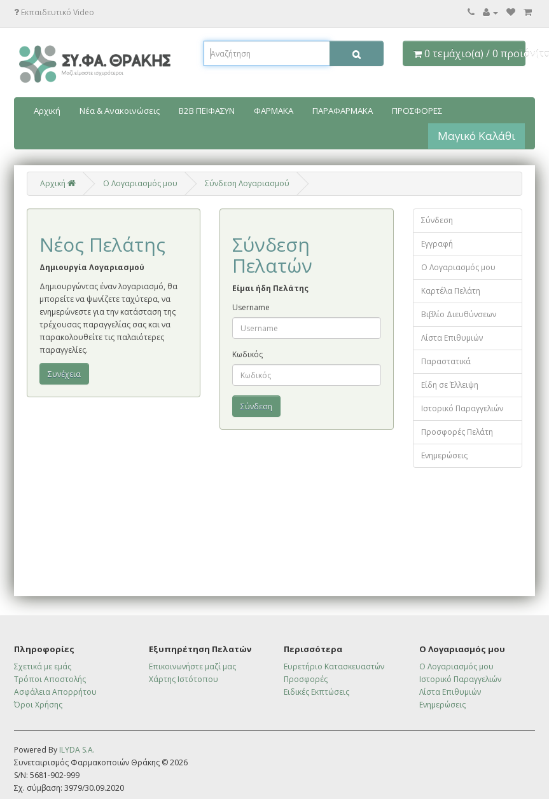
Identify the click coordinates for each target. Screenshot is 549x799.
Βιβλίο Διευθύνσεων (458, 314)
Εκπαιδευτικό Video (54, 12)
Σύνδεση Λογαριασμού (247, 183)
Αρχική (47, 110)
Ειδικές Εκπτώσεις (316, 691)
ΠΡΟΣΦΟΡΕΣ (417, 110)
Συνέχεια (64, 374)
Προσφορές (306, 679)
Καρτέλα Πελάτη (450, 290)
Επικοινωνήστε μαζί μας (192, 666)
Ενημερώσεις (444, 455)
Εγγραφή (437, 243)
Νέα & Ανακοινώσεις (120, 110)
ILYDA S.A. (77, 749)
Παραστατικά (446, 361)
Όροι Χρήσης (38, 704)
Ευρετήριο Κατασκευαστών (334, 666)
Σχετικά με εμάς (42, 666)
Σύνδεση (437, 220)
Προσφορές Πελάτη (457, 432)
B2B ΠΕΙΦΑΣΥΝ (207, 110)
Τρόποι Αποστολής (50, 679)
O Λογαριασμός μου (140, 183)
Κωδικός (247, 354)
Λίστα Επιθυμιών (452, 337)
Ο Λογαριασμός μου (458, 267)
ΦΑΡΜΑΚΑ (273, 110)
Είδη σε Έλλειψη (449, 384)
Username (251, 307)
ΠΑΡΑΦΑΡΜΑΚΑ (342, 110)
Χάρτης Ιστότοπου (183, 679)
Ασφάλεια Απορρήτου (55, 691)
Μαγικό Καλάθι (476, 135)
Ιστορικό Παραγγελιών (462, 408)
